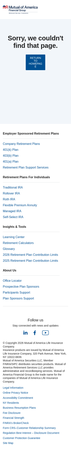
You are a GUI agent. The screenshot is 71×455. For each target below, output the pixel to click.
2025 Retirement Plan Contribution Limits (30, 260)
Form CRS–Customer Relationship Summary (29, 427)
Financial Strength (13, 417)
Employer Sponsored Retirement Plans (31, 133)
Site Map (8, 443)
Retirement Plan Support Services (25, 167)
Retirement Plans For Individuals (26, 177)
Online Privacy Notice (15, 392)
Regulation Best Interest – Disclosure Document (31, 432)
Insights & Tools (14, 226)
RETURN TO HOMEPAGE (35, 62)
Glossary (9, 248)
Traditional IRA (13, 187)
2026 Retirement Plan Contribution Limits (30, 254)
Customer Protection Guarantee (21, 438)
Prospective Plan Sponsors (21, 286)
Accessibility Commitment (18, 397)
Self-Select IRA (13, 217)
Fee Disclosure (11, 412)
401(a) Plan (11, 161)
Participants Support (16, 292)
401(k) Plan (10, 149)
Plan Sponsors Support (18, 298)
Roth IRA (9, 199)
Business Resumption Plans (19, 407)
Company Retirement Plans (21, 143)
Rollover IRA (11, 193)
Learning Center (14, 237)
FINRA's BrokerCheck (16, 423)
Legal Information (13, 387)
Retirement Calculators (18, 243)
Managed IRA (12, 211)
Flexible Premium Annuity (20, 205)
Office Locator (12, 280)
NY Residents (11, 402)
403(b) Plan (11, 155)
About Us (9, 270)
